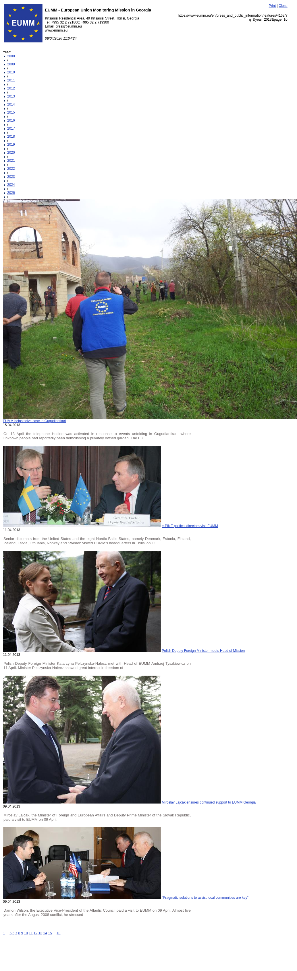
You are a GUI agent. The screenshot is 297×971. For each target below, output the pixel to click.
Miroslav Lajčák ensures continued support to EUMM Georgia (209, 802)
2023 (11, 177)
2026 (11, 193)
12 (35, 933)
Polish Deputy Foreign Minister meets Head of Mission (203, 651)
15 (50, 933)
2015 (11, 112)
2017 (11, 128)
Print (272, 6)
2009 (11, 64)
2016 (11, 120)
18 (58, 933)
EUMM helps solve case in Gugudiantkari (34, 421)
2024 (11, 185)
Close (283, 6)
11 (30, 933)
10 (26, 933)
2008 (11, 56)
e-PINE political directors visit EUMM (190, 526)
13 (40, 933)
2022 (11, 169)
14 (45, 933)
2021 (11, 161)
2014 (11, 104)
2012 (11, 88)
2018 (11, 136)
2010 (11, 72)
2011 (11, 80)
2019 (11, 145)
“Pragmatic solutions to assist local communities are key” (205, 898)
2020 (11, 153)
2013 (11, 96)
